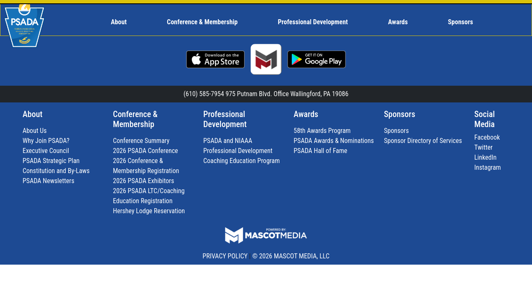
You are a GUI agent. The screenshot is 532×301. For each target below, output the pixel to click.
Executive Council (46, 151)
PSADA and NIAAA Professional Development (237, 146)
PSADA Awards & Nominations (334, 141)
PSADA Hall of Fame (320, 151)
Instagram (487, 167)
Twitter (483, 147)
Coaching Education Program (241, 161)
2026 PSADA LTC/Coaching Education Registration (148, 196)
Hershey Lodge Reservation (149, 211)
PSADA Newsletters (48, 181)
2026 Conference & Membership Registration (146, 166)
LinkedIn (485, 157)
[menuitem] (122, 22)
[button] (122, 22)
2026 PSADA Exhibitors (143, 181)
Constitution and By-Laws (56, 171)
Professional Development (225, 119)
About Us (35, 131)
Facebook (487, 137)
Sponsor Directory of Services (423, 141)
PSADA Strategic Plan (51, 161)
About (32, 114)
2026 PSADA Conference (145, 151)
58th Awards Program (322, 131)
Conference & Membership (135, 119)
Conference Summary (141, 141)
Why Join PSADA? (46, 141)
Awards (306, 114)
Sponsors (399, 114)
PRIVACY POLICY (225, 256)
